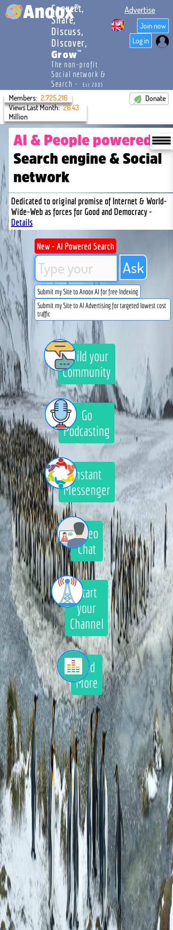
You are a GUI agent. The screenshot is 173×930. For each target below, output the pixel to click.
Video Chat (84, 539)
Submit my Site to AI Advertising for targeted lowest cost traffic (101, 309)
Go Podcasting (84, 421)
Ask (133, 267)
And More (84, 673)
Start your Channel (84, 606)
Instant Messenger (84, 480)
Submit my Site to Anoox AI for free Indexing (87, 291)
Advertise (140, 10)
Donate (149, 99)
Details (22, 222)
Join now (153, 25)
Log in (140, 40)
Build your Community (84, 362)
